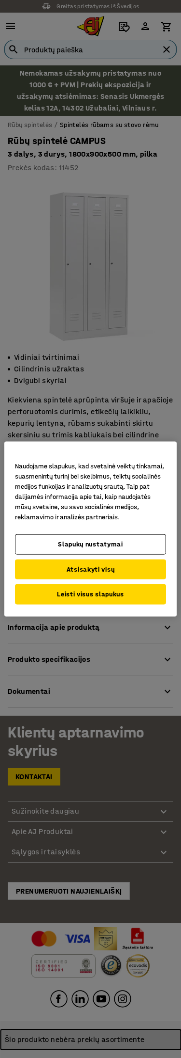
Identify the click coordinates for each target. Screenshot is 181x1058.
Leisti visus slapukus (90, 594)
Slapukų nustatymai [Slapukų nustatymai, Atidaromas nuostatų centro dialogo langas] (90, 544)
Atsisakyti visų (91, 569)
